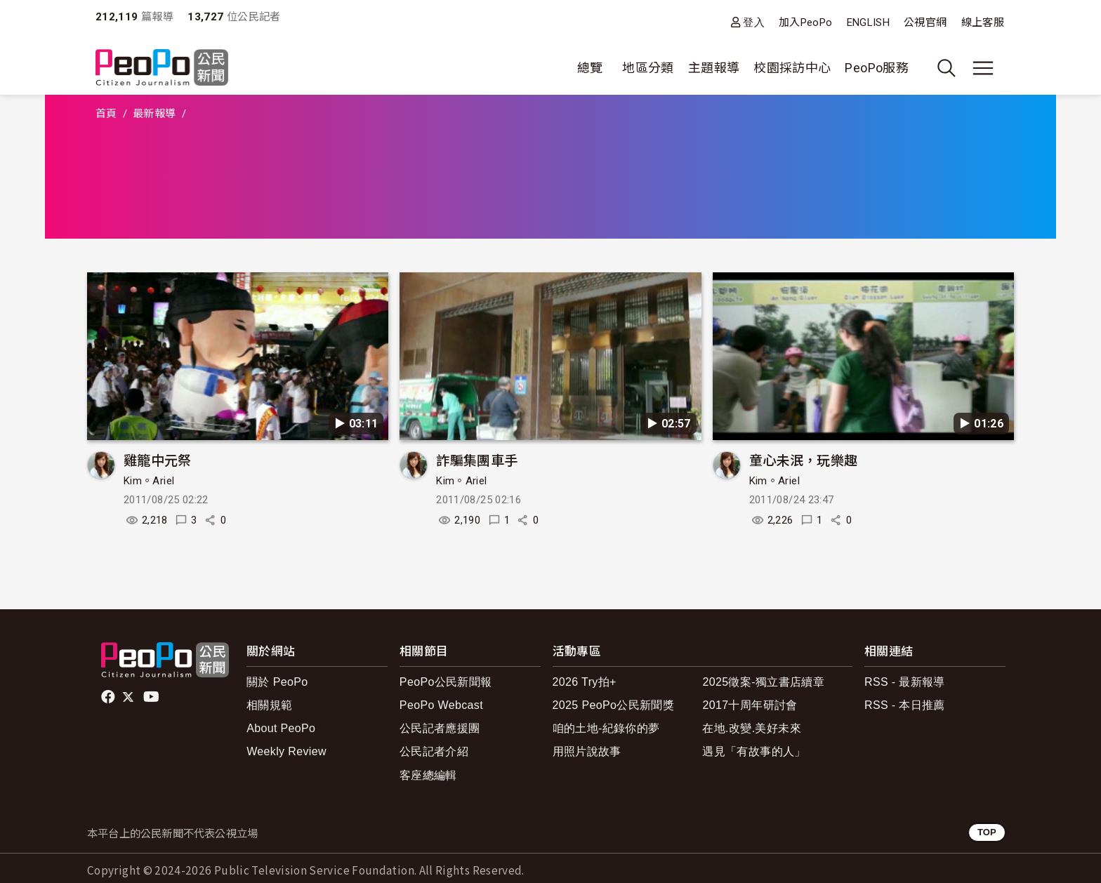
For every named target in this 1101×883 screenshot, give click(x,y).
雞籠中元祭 (158, 459)
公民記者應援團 (440, 728)
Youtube (152, 697)
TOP (986, 832)
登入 (754, 22)
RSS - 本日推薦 (904, 705)
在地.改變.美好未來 (751, 728)
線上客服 (982, 22)
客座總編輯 (428, 775)
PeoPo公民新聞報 (446, 682)
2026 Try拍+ (585, 682)
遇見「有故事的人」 (753, 751)
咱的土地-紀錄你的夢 (606, 728)
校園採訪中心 (792, 67)
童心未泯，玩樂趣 (803, 459)
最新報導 (154, 113)
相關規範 (269, 705)
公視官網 (925, 22)
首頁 (106, 113)
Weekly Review (286, 751)
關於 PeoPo (277, 682)
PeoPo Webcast (441, 705)
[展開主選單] (983, 68)
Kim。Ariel (149, 480)
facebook (109, 697)
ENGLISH (868, 22)
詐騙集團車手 (476, 459)
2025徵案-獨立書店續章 (763, 682)
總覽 (590, 67)
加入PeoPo (806, 22)
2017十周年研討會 (749, 705)
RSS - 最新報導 (904, 682)
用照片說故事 (587, 751)
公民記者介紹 (434, 751)
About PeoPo (280, 728)
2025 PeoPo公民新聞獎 (613, 705)
